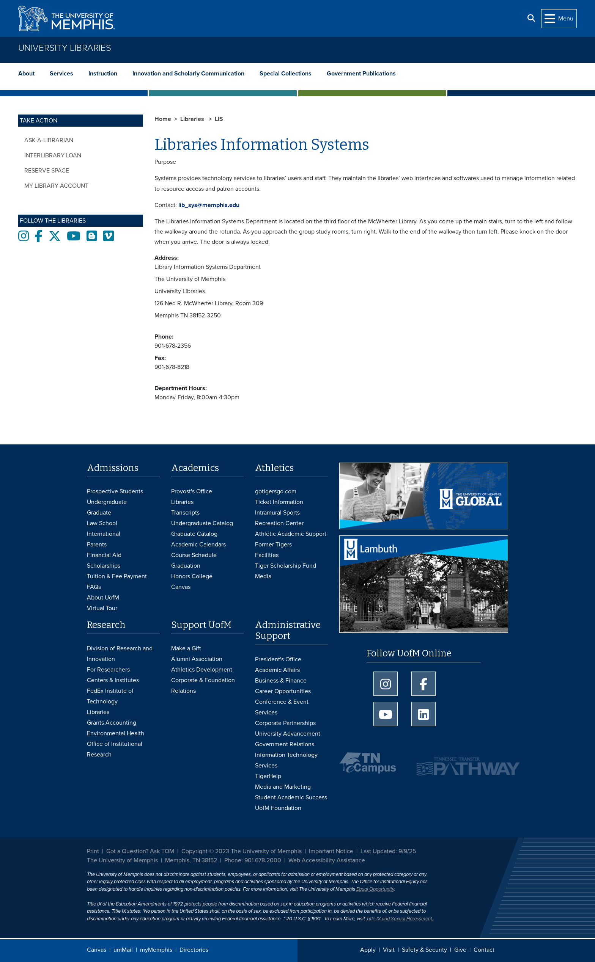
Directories (193, 950)
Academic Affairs (277, 670)
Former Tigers (273, 544)
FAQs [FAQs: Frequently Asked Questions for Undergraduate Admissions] (94, 587)
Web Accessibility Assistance (326, 860)
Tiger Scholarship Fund (285, 566)
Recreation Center (279, 523)
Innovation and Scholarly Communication (188, 73)
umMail (123, 950)
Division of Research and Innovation (120, 654)
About (26, 73)
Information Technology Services (286, 760)
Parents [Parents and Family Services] (97, 544)
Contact (484, 950)
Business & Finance (281, 680)
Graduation (185, 566)
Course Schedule (194, 555)
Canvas (96, 950)
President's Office (278, 659)
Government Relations (284, 744)
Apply (368, 950)
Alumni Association (196, 659)
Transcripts (185, 512)
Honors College (191, 576)
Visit (389, 950)
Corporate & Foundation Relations (203, 685)
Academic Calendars (198, 544)
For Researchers (108, 669)
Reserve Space (46, 170)
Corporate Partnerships (285, 723)
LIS (219, 119)
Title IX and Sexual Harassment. (399, 919)
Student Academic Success (291, 797)
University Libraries (64, 47)
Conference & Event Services (282, 707)
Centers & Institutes (113, 680)
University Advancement (287, 734)
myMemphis (156, 950)
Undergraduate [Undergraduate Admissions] (107, 502)
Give (460, 950)
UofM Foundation (278, 808)
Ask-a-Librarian (48, 140)
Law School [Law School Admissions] (102, 523)
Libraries (193, 119)
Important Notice (331, 851)
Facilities (267, 555)
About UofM (103, 597)
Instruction (102, 73)
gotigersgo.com (275, 491)
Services (61, 73)
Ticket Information (279, 502)
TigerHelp (268, 776)
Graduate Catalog (194, 534)
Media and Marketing (283, 787)
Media (263, 576)
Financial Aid (104, 555)
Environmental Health (115, 733)
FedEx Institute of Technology (110, 696)
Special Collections (286, 73)
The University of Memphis (122, 860)
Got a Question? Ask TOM (140, 851)
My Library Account (56, 186)
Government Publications (361, 73)
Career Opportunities (283, 691)
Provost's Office (191, 491)
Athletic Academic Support (290, 534)
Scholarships (103, 566)
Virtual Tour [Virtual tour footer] (102, 608)
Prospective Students (115, 491)
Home (162, 119)
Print (93, 851)
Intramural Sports (277, 512)
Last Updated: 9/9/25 (388, 851)
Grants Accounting (111, 723)
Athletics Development (201, 669)
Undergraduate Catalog (202, 523)
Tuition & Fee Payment (117, 576)
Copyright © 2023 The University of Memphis (241, 851)
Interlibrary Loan (52, 155)
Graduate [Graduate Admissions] (99, 512)
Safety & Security (424, 950)
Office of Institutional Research (114, 749)
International (103, 534)
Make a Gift (186, 648)
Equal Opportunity (375, 889)
